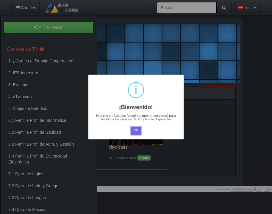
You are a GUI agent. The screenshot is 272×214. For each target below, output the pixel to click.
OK (136, 130)
